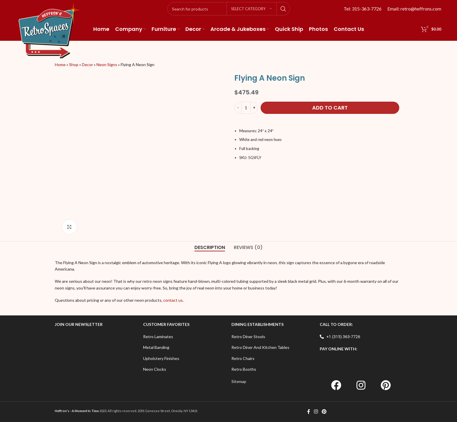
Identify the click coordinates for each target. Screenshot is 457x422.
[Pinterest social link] (324, 411)
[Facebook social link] (308, 411)
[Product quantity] (246, 108)
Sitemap (238, 381)
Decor (87, 64)
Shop (73, 64)
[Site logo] (49, 30)
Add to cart (330, 107)
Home (60, 64)
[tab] (209, 247)
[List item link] (184, 336)
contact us (173, 300)
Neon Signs (106, 64)
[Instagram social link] (316, 411)
